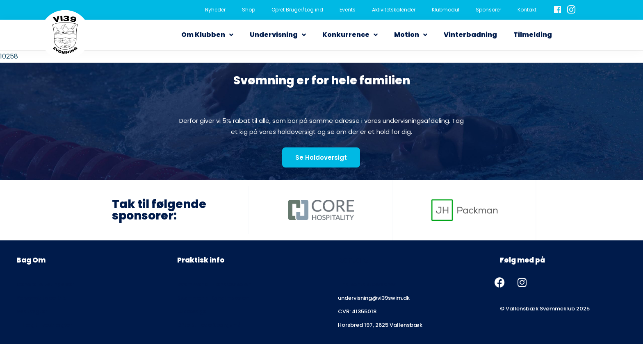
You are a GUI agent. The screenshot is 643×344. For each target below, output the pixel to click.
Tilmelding (532, 34)
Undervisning (278, 34)
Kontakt (527, 9)
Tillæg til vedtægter (44, 325)
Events (348, 9)
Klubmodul (445, 9)
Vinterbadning (470, 34)
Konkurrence (350, 34)
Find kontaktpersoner (367, 284)
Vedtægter (31, 311)
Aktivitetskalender (393, 9)
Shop (248, 9)
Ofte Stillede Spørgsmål (210, 325)
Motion (410, 34)
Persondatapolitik (40, 298)
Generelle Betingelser (45, 284)
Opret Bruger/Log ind (297, 9)
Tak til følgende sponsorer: (159, 210)
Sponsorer (488, 9)
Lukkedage (191, 311)
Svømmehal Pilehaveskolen (214, 284)
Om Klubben (207, 34)
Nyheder (215, 9)
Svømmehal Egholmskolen (213, 298)
